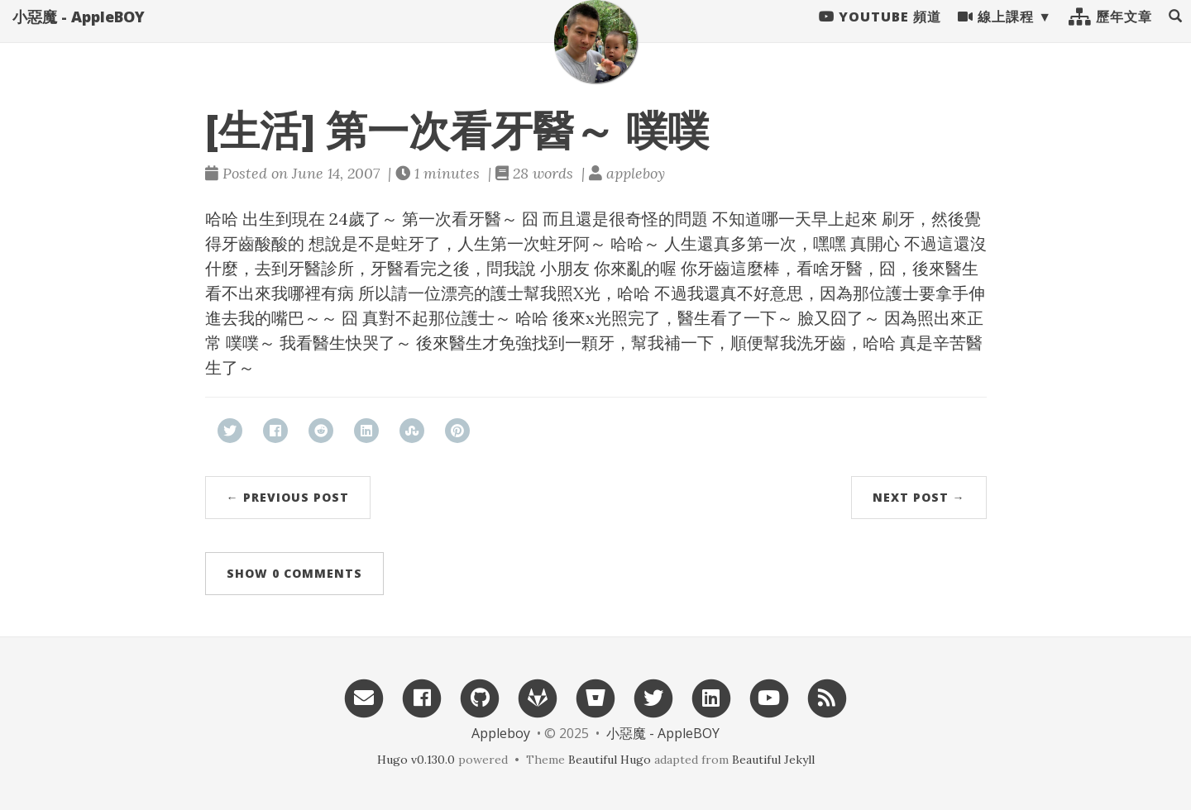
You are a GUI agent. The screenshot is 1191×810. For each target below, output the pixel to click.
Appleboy (500, 733)
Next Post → (919, 497)
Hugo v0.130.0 (416, 759)
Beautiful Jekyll (773, 759)
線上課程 (996, 33)
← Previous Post (288, 497)
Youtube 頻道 (880, 33)
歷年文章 (1110, 33)
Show (294, 573)
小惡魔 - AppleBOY (78, 33)
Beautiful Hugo (609, 759)
